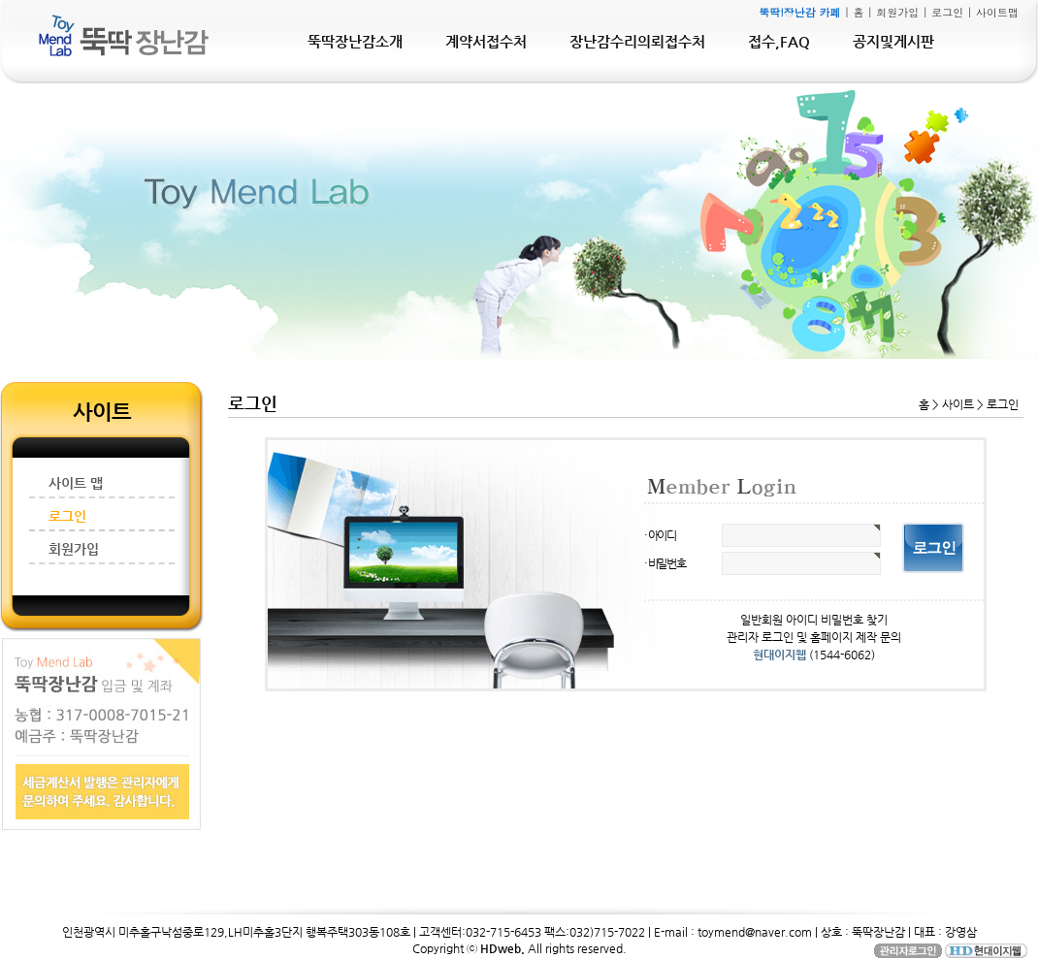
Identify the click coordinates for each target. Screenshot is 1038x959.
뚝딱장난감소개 (355, 41)
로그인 (947, 12)
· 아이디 (660, 535)
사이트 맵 (76, 483)
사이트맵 (997, 12)
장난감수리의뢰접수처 (637, 41)
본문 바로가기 (0, 0)
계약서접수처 (486, 41)
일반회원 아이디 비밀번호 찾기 (814, 619)
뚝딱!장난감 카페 (799, 12)
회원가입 (897, 12)
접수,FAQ (779, 41)
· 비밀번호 (665, 563)
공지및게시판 (893, 41)
